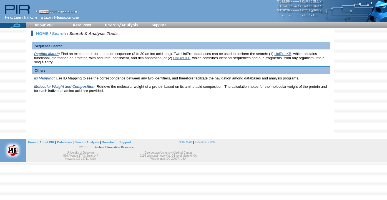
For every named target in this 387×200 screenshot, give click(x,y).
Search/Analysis (87, 142)
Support (125, 142)
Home (32, 142)
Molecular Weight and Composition (64, 86)
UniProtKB (282, 54)
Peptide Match (46, 54)
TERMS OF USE (205, 142)
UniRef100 (181, 58)
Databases (64, 142)
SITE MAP (185, 142)
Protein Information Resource (114, 147)
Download (109, 142)
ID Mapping (44, 78)
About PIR (46, 142)
